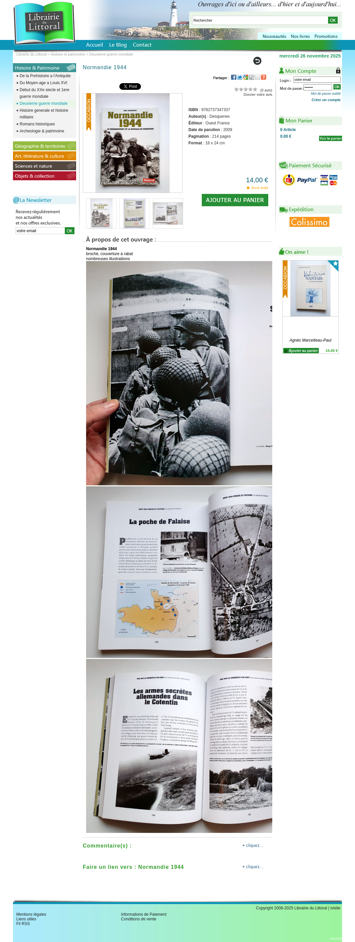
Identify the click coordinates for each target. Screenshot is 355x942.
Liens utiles (26, 919)
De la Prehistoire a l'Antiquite (45, 76)
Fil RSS (23, 923)
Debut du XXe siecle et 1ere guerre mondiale (44, 93)
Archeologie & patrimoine (42, 131)
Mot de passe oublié (326, 93)
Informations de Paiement (144, 914)
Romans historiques (37, 124)
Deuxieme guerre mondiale (43, 103)
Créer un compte (326, 100)
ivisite (335, 908)
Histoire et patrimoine (68, 54)
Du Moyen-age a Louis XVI (43, 82)
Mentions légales (31, 914)
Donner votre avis (258, 94)
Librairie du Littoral (31, 54)
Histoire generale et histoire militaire (44, 113)
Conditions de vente (138, 919)
